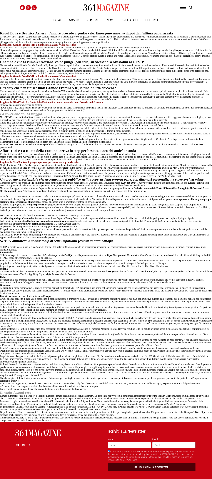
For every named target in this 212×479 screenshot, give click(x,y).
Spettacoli (130, 20)
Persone (93, 20)
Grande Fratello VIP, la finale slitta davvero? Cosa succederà (44, 45)
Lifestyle (152, 20)
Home (57, 20)
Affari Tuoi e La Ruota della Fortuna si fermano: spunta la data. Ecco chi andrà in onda (57, 102)
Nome (110, 439)
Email (155, 439)
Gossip (74, 20)
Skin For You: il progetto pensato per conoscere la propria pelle (45, 162)
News (110, 20)
